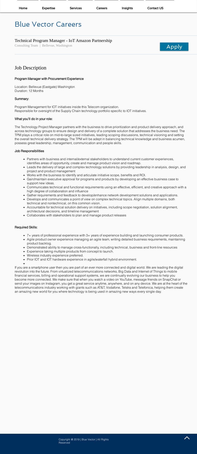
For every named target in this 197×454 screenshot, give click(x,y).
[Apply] (174, 47)
